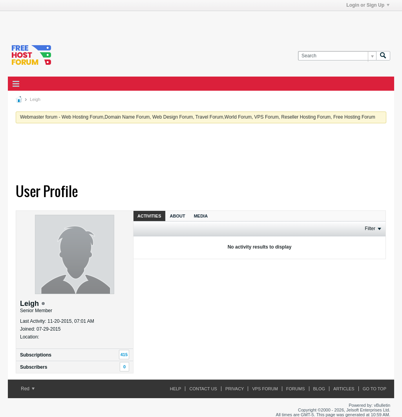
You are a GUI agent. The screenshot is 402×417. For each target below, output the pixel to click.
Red (28, 388)
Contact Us (203, 388)
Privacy (234, 388)
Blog (319, 388)
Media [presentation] (201, 216)
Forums (295, 388)
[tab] (149, 215)
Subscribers (33, 367)
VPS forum (265, 388)
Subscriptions (35, 355)
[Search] (337, 56)
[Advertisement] (104, 23)
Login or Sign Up (367, 5)
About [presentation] (177, 216)
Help (175, 388)
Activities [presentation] (149, 216)
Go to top (374, 388)
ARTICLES (343, 388)
